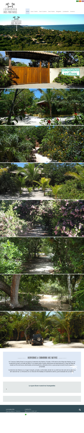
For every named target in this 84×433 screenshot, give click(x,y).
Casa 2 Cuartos (43, 11)
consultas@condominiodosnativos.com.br (39, 418)
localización (66, 11)
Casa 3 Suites (51, 11)
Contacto (72, 11)
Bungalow (58, 11)
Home (27, 11)
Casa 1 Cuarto (34, 11)
